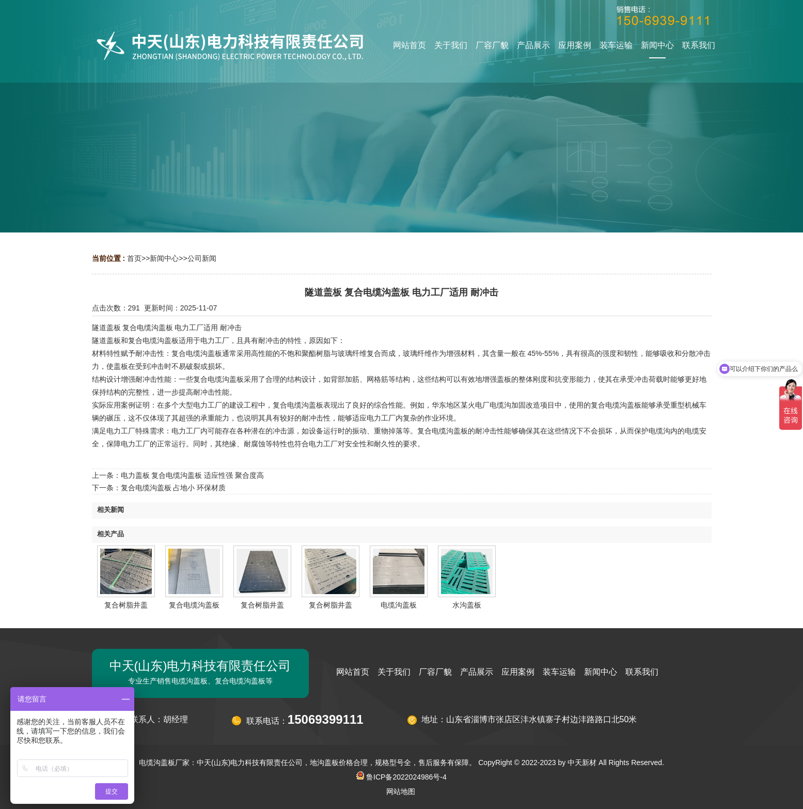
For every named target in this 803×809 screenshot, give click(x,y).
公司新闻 (201, 258)
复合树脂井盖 (126, 605)
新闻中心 (164, 258)
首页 (134, 258)
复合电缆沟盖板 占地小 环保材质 (173, 488)
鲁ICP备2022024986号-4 (401, 777)
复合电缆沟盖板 (194, 605)
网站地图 (400, 791)
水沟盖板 (466, 605)
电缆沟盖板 (399, 605)
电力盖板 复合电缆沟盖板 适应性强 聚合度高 (192, 475)
